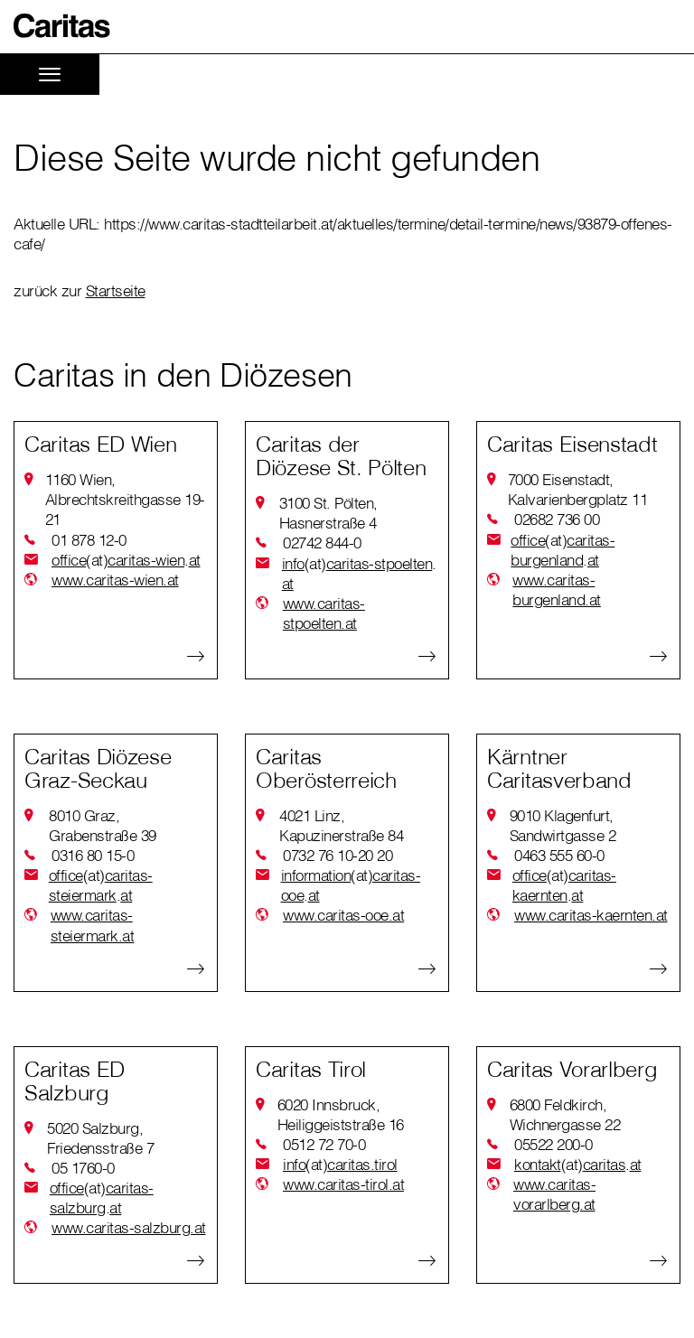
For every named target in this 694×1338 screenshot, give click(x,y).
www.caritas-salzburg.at (129, 1227)
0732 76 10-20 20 (337, 855)
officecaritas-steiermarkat (101, 885)
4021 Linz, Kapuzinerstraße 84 (341, 825)
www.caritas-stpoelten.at (324, 613)
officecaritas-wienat (126, 560)
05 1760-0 (83, 1167)
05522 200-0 (553, 1144)
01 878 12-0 (89, 539)
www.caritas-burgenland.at (556, 589)
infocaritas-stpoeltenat (359, 573)
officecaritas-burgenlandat (562, 550)
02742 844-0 (322, 542)
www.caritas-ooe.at (343, 914)
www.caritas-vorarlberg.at (554, 1193)
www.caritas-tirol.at (343, 1183)
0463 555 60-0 (559, 855)
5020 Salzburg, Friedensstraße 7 (100, 1137)
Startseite (115, 290)
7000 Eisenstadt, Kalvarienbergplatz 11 (578, 489)
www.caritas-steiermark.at (93, 924)
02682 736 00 (556, 519)
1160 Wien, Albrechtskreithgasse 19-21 (125, 499)
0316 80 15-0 (93, 855)
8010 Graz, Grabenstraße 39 (102, 825)
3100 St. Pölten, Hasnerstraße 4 (328, 512)
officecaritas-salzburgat (102, 1198)
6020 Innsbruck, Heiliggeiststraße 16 (340, 1114)
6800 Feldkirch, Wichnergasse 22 (565, 1114)
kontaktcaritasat (578, 1164)
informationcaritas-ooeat (351, 885)
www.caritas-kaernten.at (591, 914)
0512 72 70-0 (324, 1144)
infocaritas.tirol (340, 1164)
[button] (62, 25)
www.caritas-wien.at (115, 579)
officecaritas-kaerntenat (564, 885)
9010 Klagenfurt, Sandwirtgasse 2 (563, 825)
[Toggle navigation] (49, 74)
